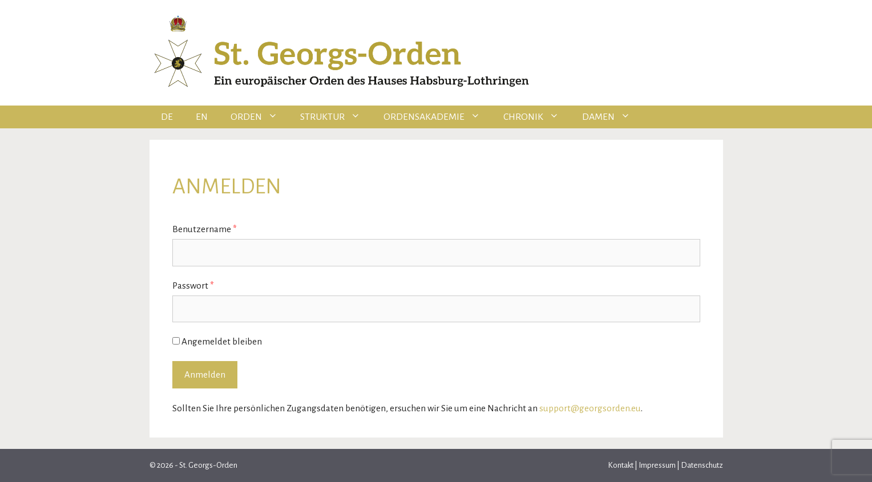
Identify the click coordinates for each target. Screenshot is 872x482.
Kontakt (621, 465)
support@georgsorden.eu (590, 408)
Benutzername (204, 229)
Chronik (537, 117)
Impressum (657, 465)
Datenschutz (701, 465)
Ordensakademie (437, 117)
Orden (260, 117)
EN (202, 117)
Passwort (193, 285)
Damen (612, 117)
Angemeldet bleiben (217, 341)
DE (167, 117)
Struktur (336, 117)
